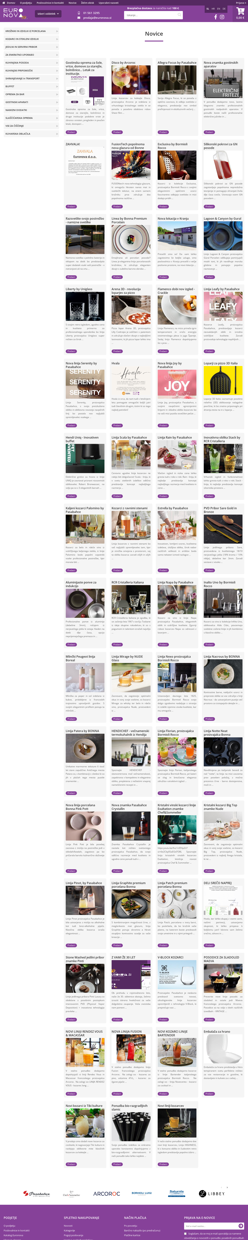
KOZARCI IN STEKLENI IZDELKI (22, 39)
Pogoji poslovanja (73, 1235)
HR (213, 8)
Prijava (241, 2)
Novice (72, 2)
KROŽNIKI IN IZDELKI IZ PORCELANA (26, 31)
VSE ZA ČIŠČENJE (15, 125)
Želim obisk (87, 2)
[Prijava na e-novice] (240, 1226)
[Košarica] (240, 14)
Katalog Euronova (13, 1235)
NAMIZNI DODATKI (16, 110)
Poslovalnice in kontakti (50, 2)
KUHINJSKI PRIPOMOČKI (19, 70)
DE (224, 8)
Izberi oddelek (48, 13)
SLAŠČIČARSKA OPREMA (19, 118)
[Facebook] (215, 17)
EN (218, 8)
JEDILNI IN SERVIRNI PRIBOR (21, 46)
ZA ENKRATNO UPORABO (20, 54)
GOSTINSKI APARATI (17, 102)
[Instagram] (222, 17)
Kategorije (69, 1230)
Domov (11, 2)
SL (208, 8)
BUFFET (10, 86)
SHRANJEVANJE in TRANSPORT (22, 78)
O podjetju (26, 2)
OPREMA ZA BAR (15, 94)
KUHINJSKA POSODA (17, 62)
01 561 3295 (91, 13)
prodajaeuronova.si (97, 17)
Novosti (68, 1225)
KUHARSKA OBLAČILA (18, 133)
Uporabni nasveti (109, 2)
